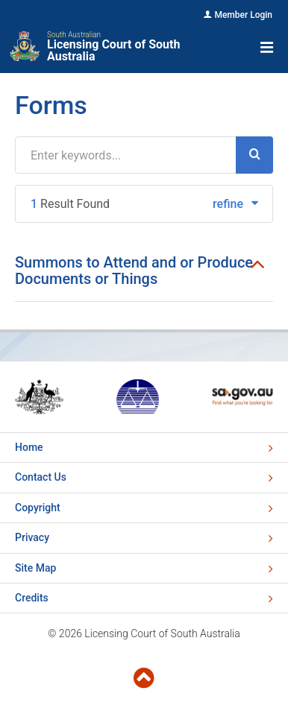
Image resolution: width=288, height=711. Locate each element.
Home (29, 447)
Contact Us (40, 477)
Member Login (243, 15)
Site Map (35, 568)
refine (235, 204)
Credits (31, 598)
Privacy (32, 537)
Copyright (37, 508)
